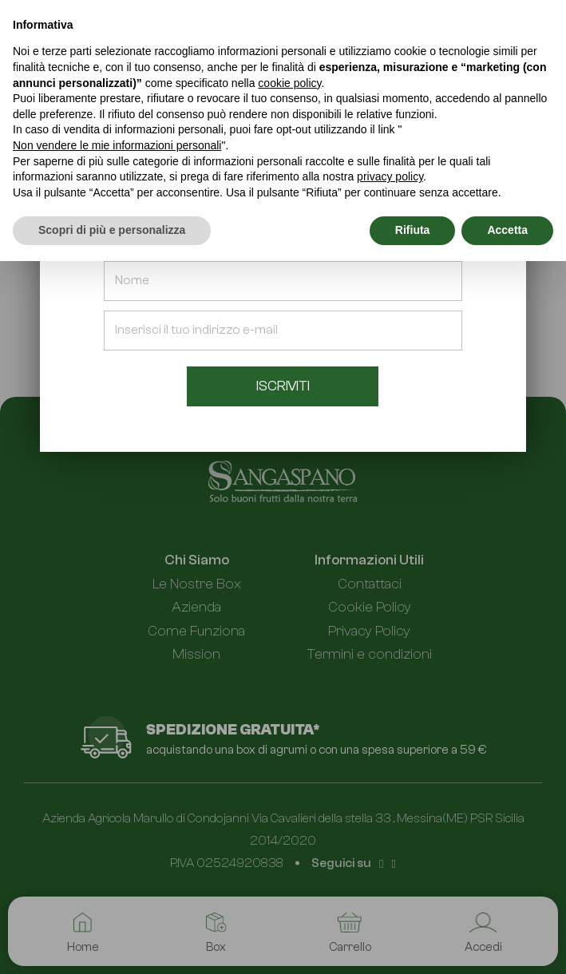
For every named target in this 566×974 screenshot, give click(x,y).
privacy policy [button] (390, 176)
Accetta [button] (507, 230)
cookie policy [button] (289, 83)
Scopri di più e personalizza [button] (111, 230)
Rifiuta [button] (412, 230)
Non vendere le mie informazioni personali (117, 145)
